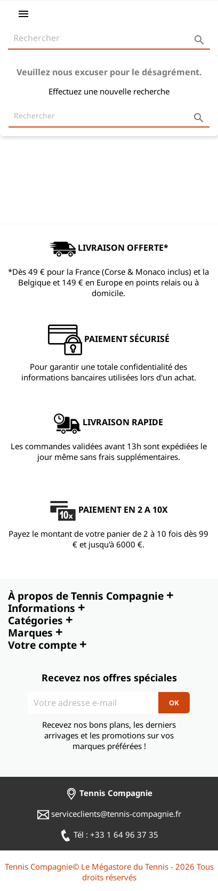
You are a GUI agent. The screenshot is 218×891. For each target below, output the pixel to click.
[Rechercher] (109, 38)
